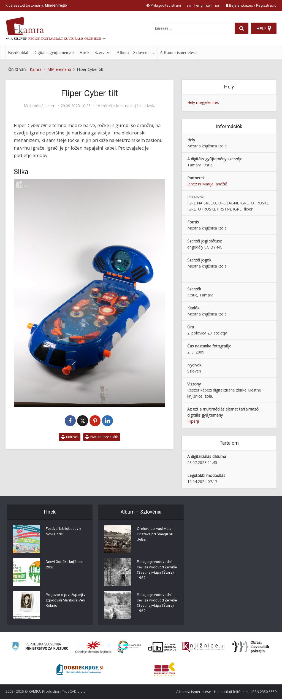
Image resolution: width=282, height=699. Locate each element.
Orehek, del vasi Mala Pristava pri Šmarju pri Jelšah (156, 535)
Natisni (69, 436)
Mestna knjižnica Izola (135, 105)
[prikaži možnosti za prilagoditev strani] (163, 5)
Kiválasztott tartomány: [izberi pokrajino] (36, 5)
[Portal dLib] (162, 647)
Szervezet (103, 52)
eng (199, 5)
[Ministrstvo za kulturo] (40, 647)
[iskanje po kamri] (193, 28)
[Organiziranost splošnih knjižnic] (93, 647)
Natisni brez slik (101, 436)
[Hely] (263, 28)
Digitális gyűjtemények (54, 52)
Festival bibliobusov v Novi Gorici (64, 532)
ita (208, 5)
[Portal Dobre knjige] (79, 669)
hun (217, 5)
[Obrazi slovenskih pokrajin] (251, 647)
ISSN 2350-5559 (263, 691)
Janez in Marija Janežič (207, 184)
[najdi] (241, 28)
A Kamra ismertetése (178, 52)
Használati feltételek (231, 691)
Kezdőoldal (18, 52)
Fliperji (193, 421)
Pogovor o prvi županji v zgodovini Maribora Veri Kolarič (66, 601)
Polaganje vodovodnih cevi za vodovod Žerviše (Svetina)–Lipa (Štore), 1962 (156, 570)
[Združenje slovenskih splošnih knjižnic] (203, 646)
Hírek (85, 52)
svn (189, 5)
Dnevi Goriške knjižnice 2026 (65, 565)
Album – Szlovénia (133, 52)
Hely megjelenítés (203, 102)
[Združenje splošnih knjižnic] (164, 669)
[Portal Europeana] (129, 647)
